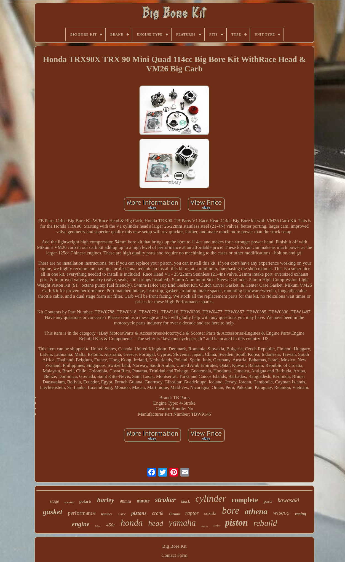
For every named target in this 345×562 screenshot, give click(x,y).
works (204, 526)
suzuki (210, 513)
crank (157, 513)
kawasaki (288, 500)
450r (110, 525)
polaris (85, 501)
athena (256, 511)
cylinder (210, 498)
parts (268, 501)
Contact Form (175, 555)
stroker (165, 500)
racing (300, 514)
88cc (98, 526)
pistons (138, 513)
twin (216, 525)
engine (81, 524)
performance (82, 513)
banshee (107, 514)
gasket (52, 512)
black (185, 501)
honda (132, 523)
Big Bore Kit (174, 546)
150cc (122, 514)
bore (230, 510)
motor (143, 501)
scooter (69, 502)
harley (105, 500)
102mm (174, 514)
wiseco (281, 512)
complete (245, 500)
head (155, 523)
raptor (192, 513)
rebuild (265, 523)
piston (236, 523)
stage (54, 501)
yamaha (182, 523)
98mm (125, 501)
